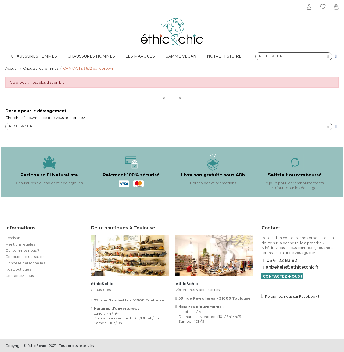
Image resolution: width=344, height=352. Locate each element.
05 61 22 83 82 (282, 260)
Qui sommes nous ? (22, 250)
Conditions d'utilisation (25, 256)
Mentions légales (20, 244)
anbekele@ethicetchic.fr (292, 267)
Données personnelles (25, 263)
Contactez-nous (19, 275)
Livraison (12, 238)
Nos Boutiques (18, 269)
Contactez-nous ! (282, 276)
